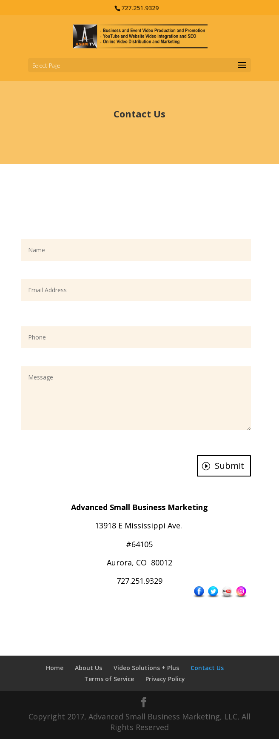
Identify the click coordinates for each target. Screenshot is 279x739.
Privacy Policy (165, 679)
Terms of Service (109, 679)
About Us (88, 668)
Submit (229, 465)
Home (54, 668)
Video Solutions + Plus (146, 668)
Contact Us (207, 668)
